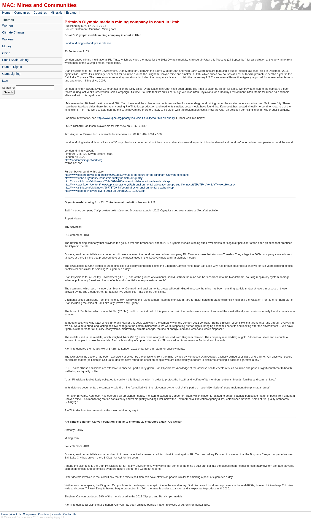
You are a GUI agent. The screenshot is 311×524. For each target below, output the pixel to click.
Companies (22, 12)
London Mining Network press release (88, 43)
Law (5, 80)
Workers (8, 39)
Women (7, 25)
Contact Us (69, 514)
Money (6, 46)
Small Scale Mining (15, 60)
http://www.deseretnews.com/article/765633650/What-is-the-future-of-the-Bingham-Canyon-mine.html (127, 174)
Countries (40, 12)
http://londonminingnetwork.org (83, 160)
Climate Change (13, 32)
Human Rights (12, 67)
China (6, 53)
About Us (15, 514)
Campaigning (11, 73)
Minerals (56, 12)
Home (6, 12)
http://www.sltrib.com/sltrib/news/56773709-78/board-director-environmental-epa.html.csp (119, 187)
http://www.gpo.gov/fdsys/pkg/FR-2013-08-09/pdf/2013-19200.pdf (105, 190)
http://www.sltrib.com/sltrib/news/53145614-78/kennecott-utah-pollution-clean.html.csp (117, 181)
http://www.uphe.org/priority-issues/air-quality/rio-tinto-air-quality (136, 118)
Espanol (71, 12)
